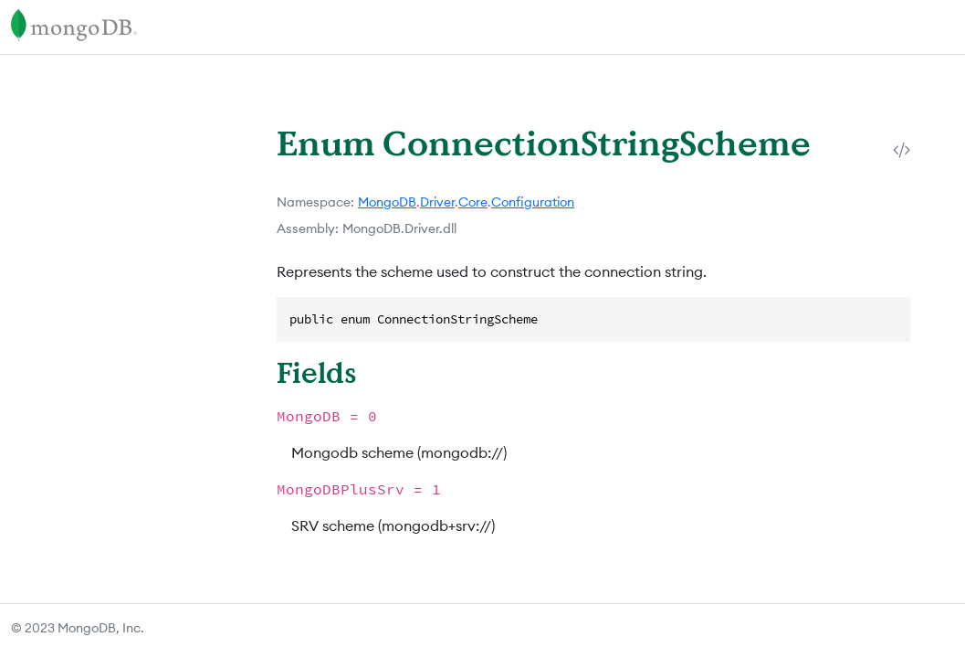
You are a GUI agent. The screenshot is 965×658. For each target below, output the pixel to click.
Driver (437, 202)
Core (473, 202)
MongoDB (387, 202)
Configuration (532, 202)
